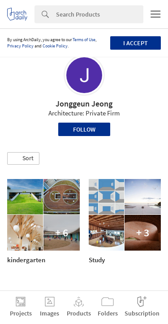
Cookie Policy (55, 46)
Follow (84, 129)
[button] (23, 158)
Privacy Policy (20, 46)
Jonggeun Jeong (84, 103)
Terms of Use (84, 40)
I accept (135, 43)
